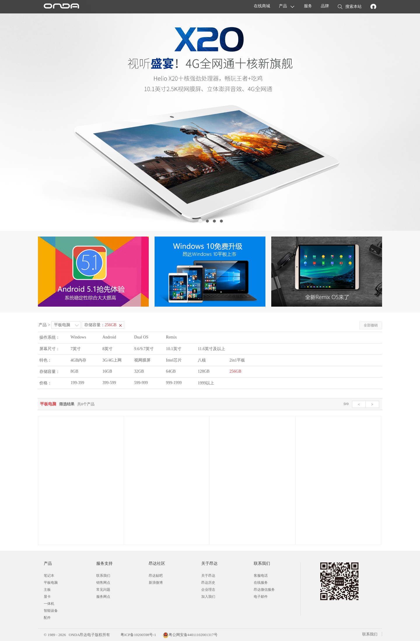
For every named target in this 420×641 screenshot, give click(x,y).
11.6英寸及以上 (211, 349)
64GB (171, 371)
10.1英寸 (173, 349)
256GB (235, 371)
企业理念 (208, 590)
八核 (202, 360)
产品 (283, 6)
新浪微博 (156, 583)
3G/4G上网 (112, 360)
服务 (308, 6)
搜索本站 (350, 7)
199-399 (77, 383)
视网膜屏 (142, 360)
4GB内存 (78, 360)
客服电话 (261, 576)
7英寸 (76, 349)
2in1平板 (237, 360)
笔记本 (49, 576)
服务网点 (103, 597)
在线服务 (261, 583)
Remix (171, 337)
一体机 (49, 604)
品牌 (325, 6)
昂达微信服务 (264, 590)
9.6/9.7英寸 (144, 349)
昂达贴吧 (156, 576)
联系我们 (103, 576)
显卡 (47, 597)
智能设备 (51, 611)
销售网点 (103, 583)
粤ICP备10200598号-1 (138, 635)
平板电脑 (62, 325)
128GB (203, 371)
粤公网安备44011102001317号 (190, 635)
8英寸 (107, 349)
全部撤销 (371, 325)
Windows (78, 337)
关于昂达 (208, 576)
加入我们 (208, 597)
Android (109, 337)
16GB (107, 371)
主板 (47, 590)
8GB (74, 371)
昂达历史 (208, 583)
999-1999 (174, 383)
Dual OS (141, 337)
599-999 (141, 383)
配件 (47, 618)
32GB (139, 371)
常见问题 (103, 590)
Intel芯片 (174, 360)
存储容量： (100, 325)
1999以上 (206, 383)
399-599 (109, 383)
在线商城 (262, 6)
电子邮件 (261, 597)
